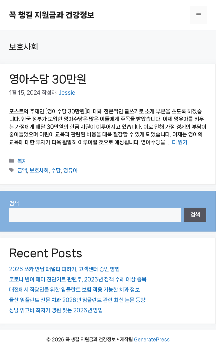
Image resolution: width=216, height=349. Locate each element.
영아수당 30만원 (48, 79)
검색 (14, 203)
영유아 (70, 170)
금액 (22, 170)
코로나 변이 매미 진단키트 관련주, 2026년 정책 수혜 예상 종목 (77, 279)
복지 (22, 161)
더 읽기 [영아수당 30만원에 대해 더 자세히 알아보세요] (180, 142)
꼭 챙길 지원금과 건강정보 (51, 15)
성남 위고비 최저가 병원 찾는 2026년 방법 (56, 310)
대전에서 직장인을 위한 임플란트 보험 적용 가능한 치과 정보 (74, 289)
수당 (56, 170)
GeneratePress (152, 339)
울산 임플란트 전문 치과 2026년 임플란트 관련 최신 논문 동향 (77, 300)
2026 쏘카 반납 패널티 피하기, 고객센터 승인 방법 (64, 269)
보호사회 (39, 170)
